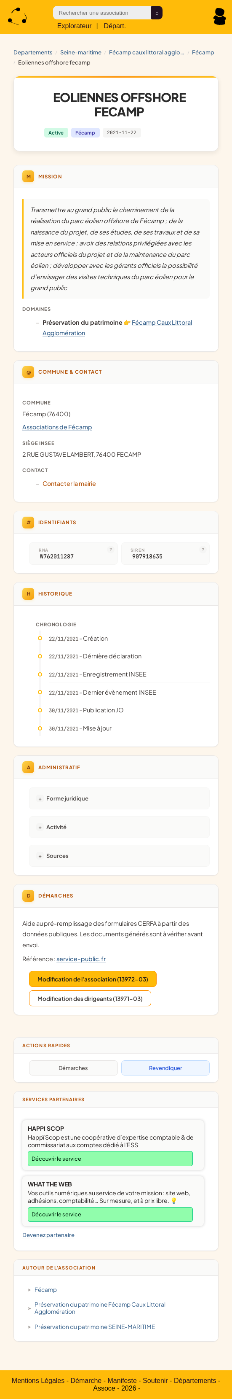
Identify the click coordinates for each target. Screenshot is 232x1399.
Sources (57, 855)
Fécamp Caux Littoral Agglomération (147, 52)
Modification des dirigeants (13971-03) (90, 998)
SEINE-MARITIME (80, 52)
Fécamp (203, 52)
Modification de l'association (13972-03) (92, 979)
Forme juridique (67, 798)
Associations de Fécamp (57, 427)
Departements (33, 52)
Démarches (73, 1068)
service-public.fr (81, 958)
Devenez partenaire (48, 1234)
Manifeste (121, 1380)
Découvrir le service (56, 1158)
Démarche (85, 1380)
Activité (56, 826)
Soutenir (155, 1380)
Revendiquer (165, 1068)
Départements (195, 1380)
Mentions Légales (38, 1380)
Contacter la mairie (69, 483)
